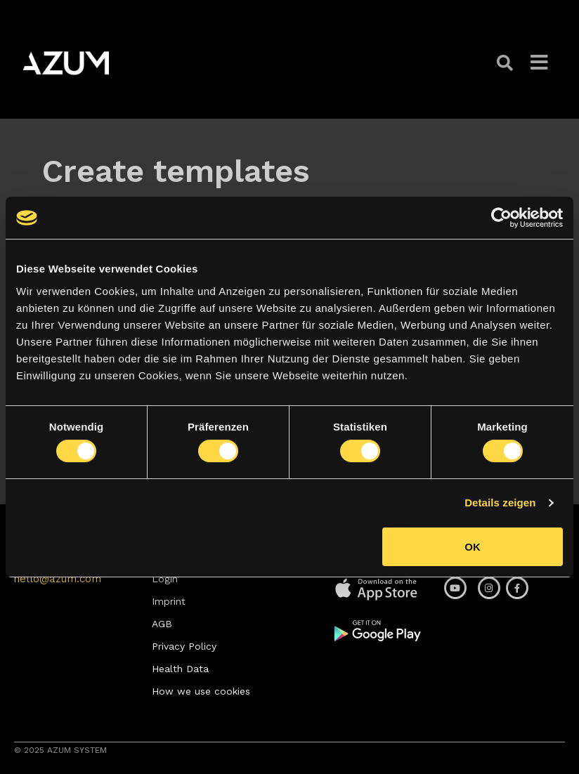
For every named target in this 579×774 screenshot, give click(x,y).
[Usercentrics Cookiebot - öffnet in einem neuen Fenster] (501, 217)
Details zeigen (499, 503)
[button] (506, 63)
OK (472, 547)
